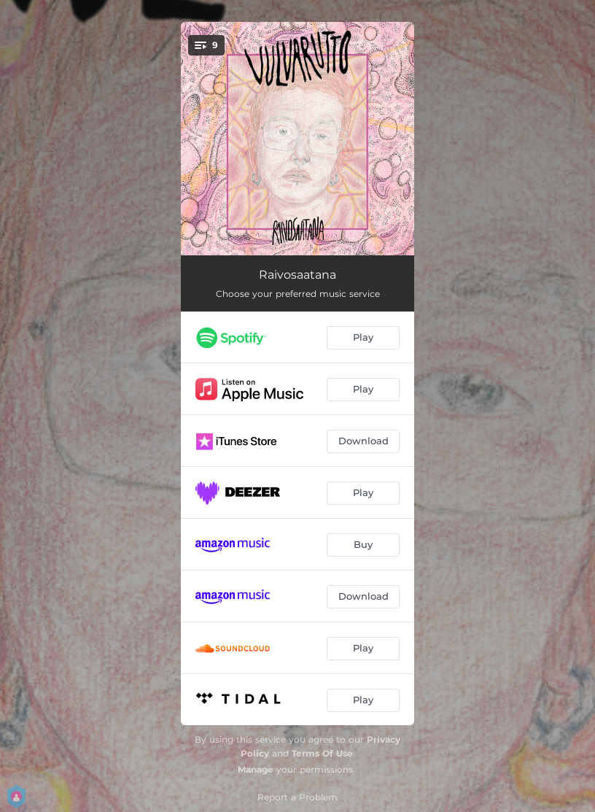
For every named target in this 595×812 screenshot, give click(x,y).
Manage (255, 769)
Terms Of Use (322, 753)
